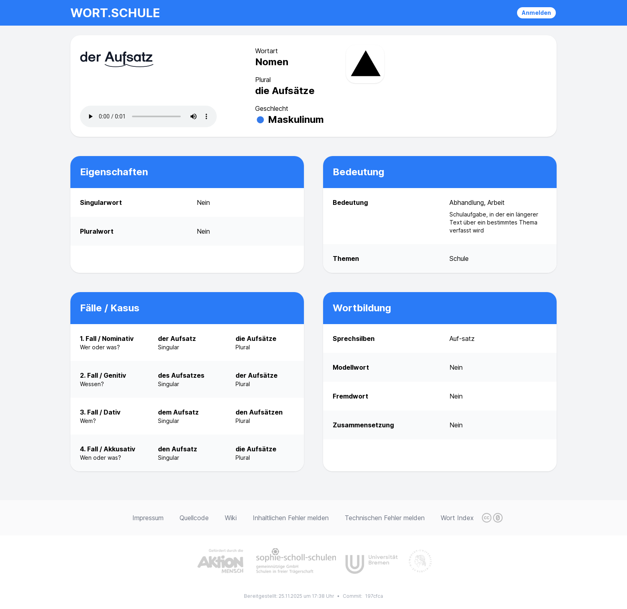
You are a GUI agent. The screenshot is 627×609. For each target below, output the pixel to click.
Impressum (148, 518)
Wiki (231, 518)
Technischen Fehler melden (385, 518)
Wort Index (457, 518)
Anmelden (536, 12)
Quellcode (194, 518)
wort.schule (115, 13)
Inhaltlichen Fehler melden (291, 518)
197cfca (374, 596)
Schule (459, 258)
